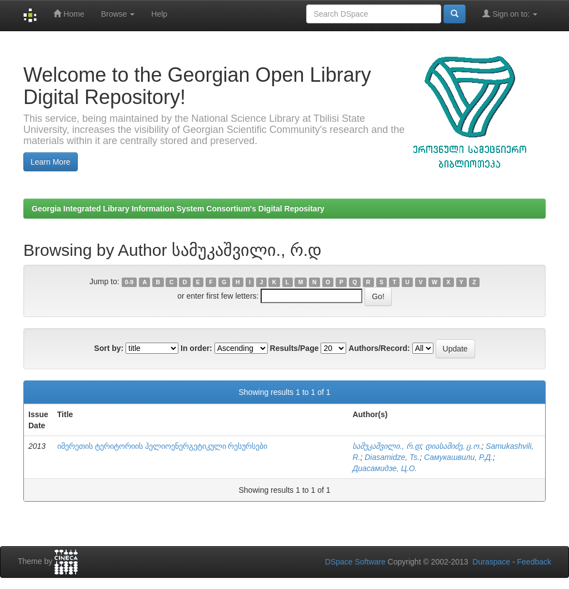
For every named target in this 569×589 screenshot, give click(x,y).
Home (68, 13)
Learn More (51, 161)
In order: (196, 348)
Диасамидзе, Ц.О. (384, 468)
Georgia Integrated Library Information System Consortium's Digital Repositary (178, 208)
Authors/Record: (379, 348)
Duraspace (491, 561)
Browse (118, 13)
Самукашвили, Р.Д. (458, 457)
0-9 (129, 282)
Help (159, 13)
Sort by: (108, 348)
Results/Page (294, 348)
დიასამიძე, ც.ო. (453, 446)
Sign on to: (509, 13)
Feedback (534, 561)
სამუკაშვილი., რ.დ (386, 446)
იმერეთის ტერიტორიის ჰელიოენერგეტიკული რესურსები (162, 446)
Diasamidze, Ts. (392, 457)
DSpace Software (355, 561)
